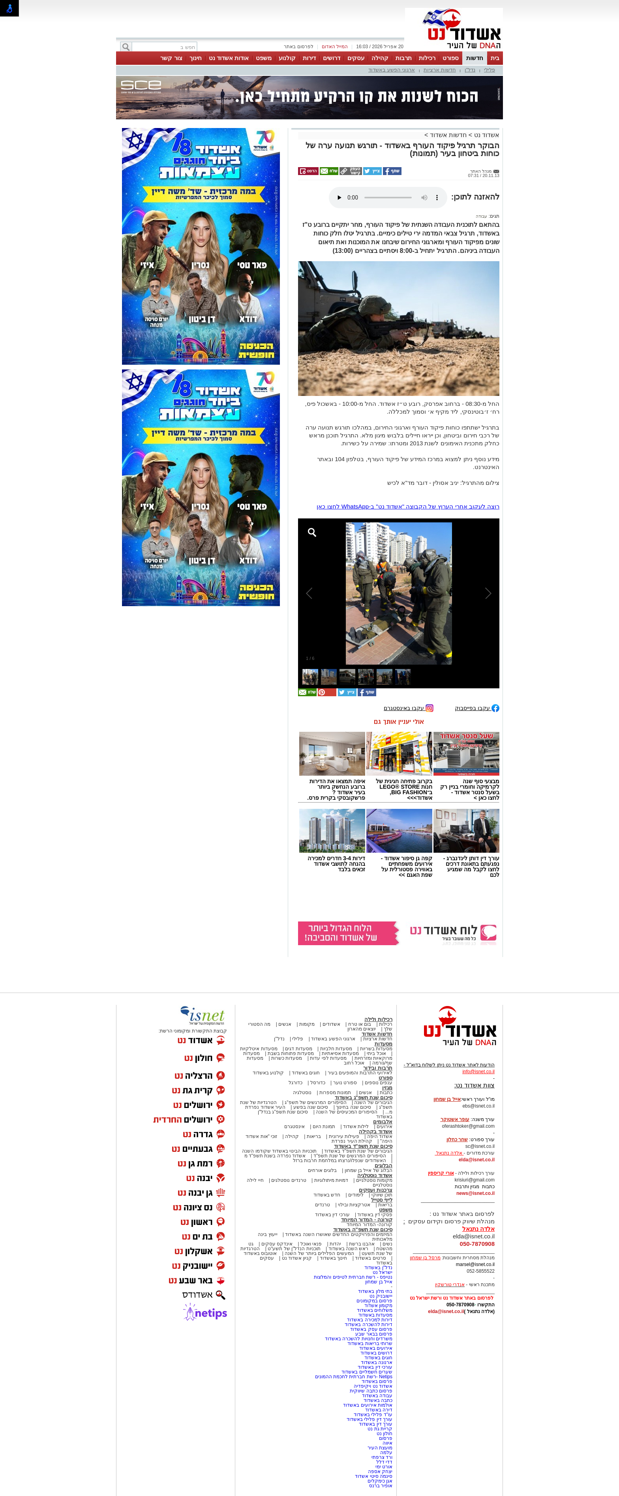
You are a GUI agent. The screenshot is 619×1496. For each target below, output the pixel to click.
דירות (309, 58)
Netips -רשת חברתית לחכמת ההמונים (353, 1376)
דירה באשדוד (378, 1410)
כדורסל (317, 1082)
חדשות (474, 58)
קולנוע (287, 58)
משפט (264, 58)
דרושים (331, 58)
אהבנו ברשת (362, 1244)
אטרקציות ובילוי (354, 1205)
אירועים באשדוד (375, 1348)
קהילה (379, 58)
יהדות (335, 1244)
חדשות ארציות (440, 70)
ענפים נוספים (378, 1082)
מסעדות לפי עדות (328, 1058)
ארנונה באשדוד (376, 1362)
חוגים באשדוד (306, 1073)
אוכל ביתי (376, 1053)
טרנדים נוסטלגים (288, 1180)
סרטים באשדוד (370, 1258)
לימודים (355, 1195)
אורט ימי (383, 1467)
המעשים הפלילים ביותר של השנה (319, 1253)
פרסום (385, 1438)
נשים (387, 1244)
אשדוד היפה (379, 1136)
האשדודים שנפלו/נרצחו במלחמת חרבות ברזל (339, 1160)
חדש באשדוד (326, 1195)
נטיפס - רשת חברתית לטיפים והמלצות (353, 1277)
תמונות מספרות (334, 1092)
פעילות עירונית (344, 1136)
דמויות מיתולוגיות (331, 1180)
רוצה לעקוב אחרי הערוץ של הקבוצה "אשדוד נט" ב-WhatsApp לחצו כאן (408, 506)
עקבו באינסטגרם (408, 707)
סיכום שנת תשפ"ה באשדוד (362, 1229)
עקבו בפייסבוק (477, 707)
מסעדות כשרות (286, 1058)
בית (495, 58)
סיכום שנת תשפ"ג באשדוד (363, 1097)
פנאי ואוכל (311, 1244)
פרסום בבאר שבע (373, 1334)
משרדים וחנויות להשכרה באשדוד (358, 1339)
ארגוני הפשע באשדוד (391, 70)
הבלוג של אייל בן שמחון (368, 1170)
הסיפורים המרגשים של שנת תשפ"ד (349, 1156)
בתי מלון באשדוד (375, 1291)
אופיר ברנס (380, 1485)
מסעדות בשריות (376, 1048)
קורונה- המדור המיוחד (369, 1224)
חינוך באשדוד (333, 1258)
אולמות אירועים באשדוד (367, 1405)
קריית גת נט (380, 1429)
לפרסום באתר (298, 46)
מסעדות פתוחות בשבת (291, 1053)
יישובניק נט (380, 1296)
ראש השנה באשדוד (348, 1248)
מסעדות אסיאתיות (340, 1053)
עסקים (355, 58)
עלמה (386, 1452)
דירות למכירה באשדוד (369, 1320)
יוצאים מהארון (361, 1029)
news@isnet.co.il (475, 1193)
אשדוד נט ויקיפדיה (372, 1386)
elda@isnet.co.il (477, 1160)
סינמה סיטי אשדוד (373, 1476)
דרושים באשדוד (376, 1353)
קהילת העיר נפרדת (352, 1141)
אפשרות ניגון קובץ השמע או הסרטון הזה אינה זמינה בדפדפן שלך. (388, 197)
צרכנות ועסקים (375, 1190)
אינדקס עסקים (277, 1244)
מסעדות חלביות (336, 1048)
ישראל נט (382, 1272)
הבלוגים (383, 1165)
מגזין (387, 1088)
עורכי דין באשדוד (332, 1214)
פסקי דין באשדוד (374, 1214)
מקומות (307, 1024)
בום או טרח (359, 1024)
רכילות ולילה (378, 1019)
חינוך (195, 58)
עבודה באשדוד (376, 1395)
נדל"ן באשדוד (378, 1267)
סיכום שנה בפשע (310, 1107)
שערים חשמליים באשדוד (366, 1372)
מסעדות (383, 1044)
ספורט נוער (345, 1082)
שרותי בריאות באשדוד (369, 1343)
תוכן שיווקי (381, 1195)
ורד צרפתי (381, 1457)
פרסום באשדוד (376, 1381)
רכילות (427, 58)
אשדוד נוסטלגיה (374, 1175)
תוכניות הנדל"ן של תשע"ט (294, 1248)
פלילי (489, 70)
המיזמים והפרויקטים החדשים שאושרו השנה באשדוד (338, 1234)
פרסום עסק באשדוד (371, 1329)
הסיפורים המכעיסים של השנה (346, 1112)
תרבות (404, 58)
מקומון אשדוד (378, 1305)
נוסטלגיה (302, 1092)
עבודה (481, 216)
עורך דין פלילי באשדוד (368, 1419)
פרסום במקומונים (374, 1301)
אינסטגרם (294, 1126)
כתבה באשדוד (377, 1400)
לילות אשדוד (356, 1126)
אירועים (384, 1126)
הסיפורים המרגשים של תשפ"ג (315, 1102)
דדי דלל (384, 1462)
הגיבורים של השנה (373, 1102)
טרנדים (322, 1205)
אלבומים (382, 1122)
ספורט (451, 58)
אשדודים (331, 1024)
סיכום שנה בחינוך (353, 1107)
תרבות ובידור (377, 1068)
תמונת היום (324, 1126)
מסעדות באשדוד (375, 1315)
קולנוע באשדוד (268, 1073)
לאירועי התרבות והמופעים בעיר (360, 1073)
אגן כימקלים (380, 1481)
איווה (387, 1443)
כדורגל (295, 1082)
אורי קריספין (441, 1173)
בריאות (314, 1136)
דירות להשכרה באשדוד (368, 1324)
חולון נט (383, 1433)
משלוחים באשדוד (374, 1310)
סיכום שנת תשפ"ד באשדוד (363, 1146)
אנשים (284, 1024)
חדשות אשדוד (448, 135)
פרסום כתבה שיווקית (370, 1391)
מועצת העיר (380, 1448)
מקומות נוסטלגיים (373, 1180)
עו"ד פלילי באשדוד (372, 1414)
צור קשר (171, 58)
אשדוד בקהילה (375, 1131)
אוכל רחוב (354, 1063)
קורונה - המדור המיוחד (366, 1220)
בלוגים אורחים (322, 1170)
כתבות (386, 1092)
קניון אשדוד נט (296, 1258)
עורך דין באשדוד (375, 1424)
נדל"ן (470, 70)
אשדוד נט (485, 135)
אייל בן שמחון (378, 1282)
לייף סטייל (381, 1200)
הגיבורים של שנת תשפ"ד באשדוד (357, 1151)
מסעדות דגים (298, 1048)
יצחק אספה (380, 1471)
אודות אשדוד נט (229, 58)
